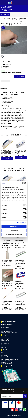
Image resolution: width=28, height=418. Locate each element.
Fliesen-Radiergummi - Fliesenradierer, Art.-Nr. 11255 (20, 151)
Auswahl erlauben (14, 230)
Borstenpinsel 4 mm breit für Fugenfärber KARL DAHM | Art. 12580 (7, 304)
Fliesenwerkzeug (5, 338)
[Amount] (7, 76)
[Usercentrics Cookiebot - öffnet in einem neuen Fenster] (20, 183)
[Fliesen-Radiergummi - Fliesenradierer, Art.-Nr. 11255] (21, 180)
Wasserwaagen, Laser (6, 344)
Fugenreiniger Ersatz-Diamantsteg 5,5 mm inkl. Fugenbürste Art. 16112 (20, 263)
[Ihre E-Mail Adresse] (12, 396)
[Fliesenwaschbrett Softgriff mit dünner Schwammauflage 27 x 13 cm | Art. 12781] (7, 180)
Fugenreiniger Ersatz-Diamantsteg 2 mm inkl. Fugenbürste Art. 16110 (20, 304)
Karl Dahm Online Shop (6, 362)
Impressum (4, 355)
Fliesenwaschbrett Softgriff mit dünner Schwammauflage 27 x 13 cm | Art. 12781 (7, 152)
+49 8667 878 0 (21, 1)
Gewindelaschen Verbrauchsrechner (10, 359)
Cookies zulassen (14, 226)
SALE (2, 346)
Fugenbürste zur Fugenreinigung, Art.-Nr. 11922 (20, 283)
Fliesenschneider (5, 340)
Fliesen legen (4, 342)
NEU (3, 27)
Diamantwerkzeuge (5, 343)
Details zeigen (20, 222)
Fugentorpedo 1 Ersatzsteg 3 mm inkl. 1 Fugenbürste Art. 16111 (7, 242)
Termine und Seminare (6, 363)
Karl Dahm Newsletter (6, 358)
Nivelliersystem (4, 339)
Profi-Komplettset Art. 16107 (8, 128)
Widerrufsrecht (4, 356)
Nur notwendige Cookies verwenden (14, 234)
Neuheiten (3, 347)
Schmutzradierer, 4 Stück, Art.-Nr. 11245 (7, 282)
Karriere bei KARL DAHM (6, 360)
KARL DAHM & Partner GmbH (14, 415)
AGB (2, 352)
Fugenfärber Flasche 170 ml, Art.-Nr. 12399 (7, 261)
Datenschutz (4, 354)
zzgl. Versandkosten (5, 67)
